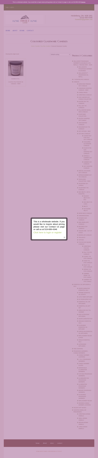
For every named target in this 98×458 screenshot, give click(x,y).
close (64, 234)
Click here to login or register (47, 228)
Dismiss (83, 2)
